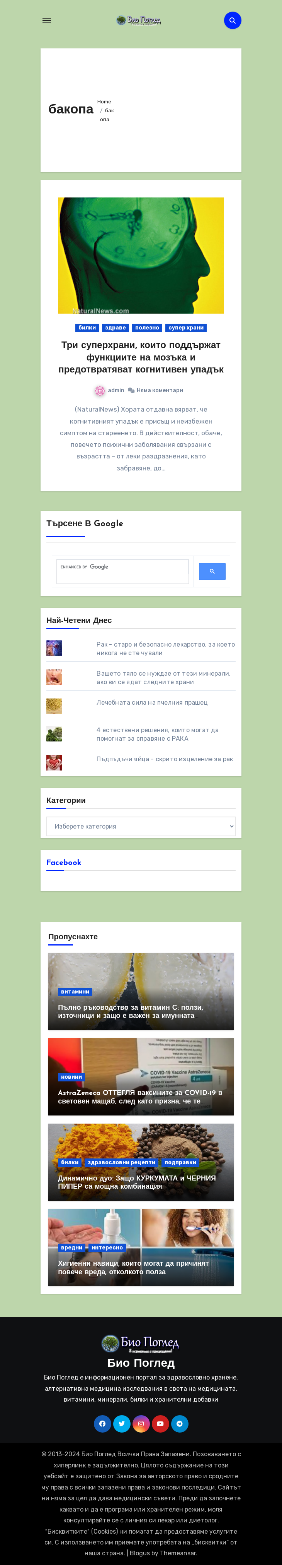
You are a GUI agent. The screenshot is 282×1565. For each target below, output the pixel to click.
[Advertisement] (176, 108)
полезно (147, 327)
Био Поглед (141, 1364)
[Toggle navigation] (47, 20)
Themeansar (178, 1553)
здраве (115, 327)
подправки (180, 1162)
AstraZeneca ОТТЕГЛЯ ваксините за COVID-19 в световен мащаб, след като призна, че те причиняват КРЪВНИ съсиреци (140, 1102)
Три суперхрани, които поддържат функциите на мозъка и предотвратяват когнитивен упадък (141, 357)
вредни (71, 1247)
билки (87, 327)
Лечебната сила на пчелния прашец (152, 702)
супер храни (186, 327)
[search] (117, 567)
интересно (107, 1247)
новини (71, 1077)
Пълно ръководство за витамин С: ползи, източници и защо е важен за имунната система (130, 1016)
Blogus (140, 1553)
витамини (75, 991)
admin (109, 390)
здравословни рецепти (121, 1162)
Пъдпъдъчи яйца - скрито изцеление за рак (165, 759)
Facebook (64, 863)
